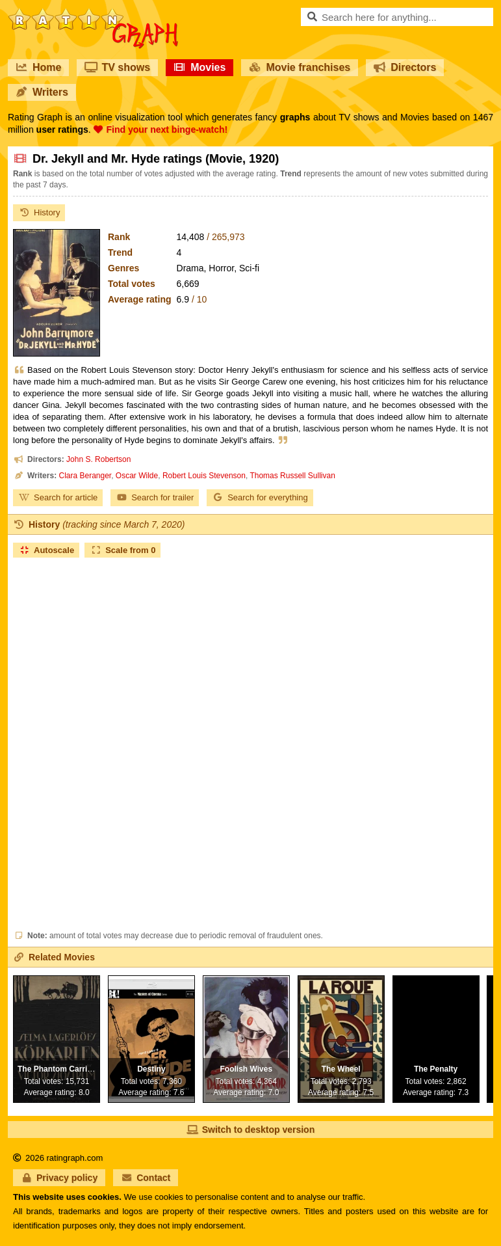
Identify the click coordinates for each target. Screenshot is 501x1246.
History (39, 212)
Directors (405, 67)
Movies (199, 67)
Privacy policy (59, 1177)
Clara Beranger (84, 475)
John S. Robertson (98, 459)
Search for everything (260, 497)
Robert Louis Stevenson (204, 475)
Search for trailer (155, 497)
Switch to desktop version (250, 1129)
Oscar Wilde (137, 475)
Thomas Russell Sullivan (292, 475)
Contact (145, 1177)
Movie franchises (299, 67)
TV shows (117, 67)
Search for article (57, 497)
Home (38, 67)
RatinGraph (93, 13)
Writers (42, 92)
